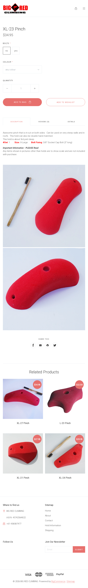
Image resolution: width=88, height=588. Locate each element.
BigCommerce (58, 581)
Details (71, 122)
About (48, 515)
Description (16, 122)
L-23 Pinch (65, 423)
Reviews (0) (44, 122)
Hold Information (53, 525)
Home (48, 510)
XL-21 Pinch (23, 477)
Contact (49, 520)
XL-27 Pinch (23, 423)
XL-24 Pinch (65, 477)
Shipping (49, 530)
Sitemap (71, 581)
